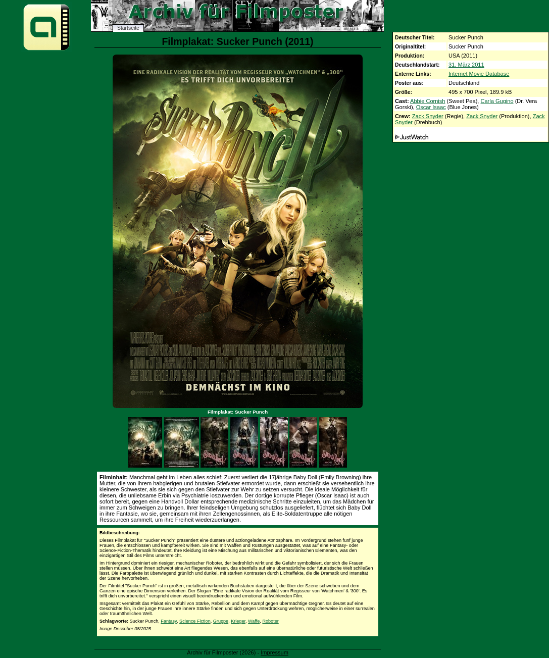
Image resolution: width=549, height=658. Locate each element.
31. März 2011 (466, 65)
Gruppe (220, 621)
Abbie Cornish (427, 101)
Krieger (238, 621)
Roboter (270, 621)
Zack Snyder (427, 116)
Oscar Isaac (431, 107)
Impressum (274, 652)
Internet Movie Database (478, 74)
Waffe (254, 621)
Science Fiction (195, 621)
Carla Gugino (496, 101)
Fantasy (169, 621)
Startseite (128, 28)
